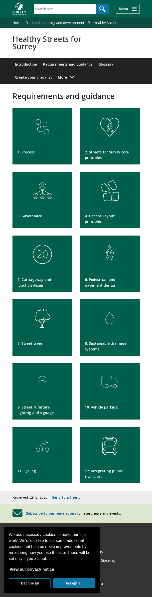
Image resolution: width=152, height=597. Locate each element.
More (67, 77)
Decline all (30, 583)
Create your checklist (33, 77)
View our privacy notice (31, 569)
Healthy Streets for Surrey (47, 42)
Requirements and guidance (67, 64)
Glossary (105, 64)
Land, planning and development (58, 22)
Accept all (73, 583)
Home (17, 22)
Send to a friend (66, 497)
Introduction (26, 64)
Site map (108, 560)
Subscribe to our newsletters (51, 513)
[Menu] (128, 9)
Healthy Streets (106, 22)
